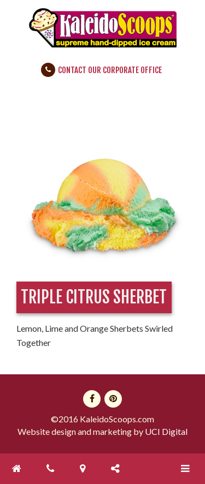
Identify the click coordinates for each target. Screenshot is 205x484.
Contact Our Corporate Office (110, 70)
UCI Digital (166, 431)
